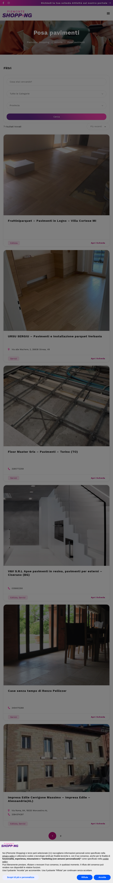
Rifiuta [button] (85, 877)
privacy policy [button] (8, 856)
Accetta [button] (102, 877)
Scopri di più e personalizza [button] (20, 877)
